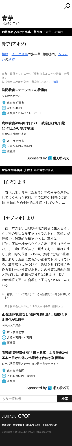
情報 (56, 81)
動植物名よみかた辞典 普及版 (22, 32)
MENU (4, 7)
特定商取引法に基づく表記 (27, 425)
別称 (11, 59)
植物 (5, 54)
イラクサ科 (20, 54)
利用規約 (6, 425)
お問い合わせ (50, 425)
